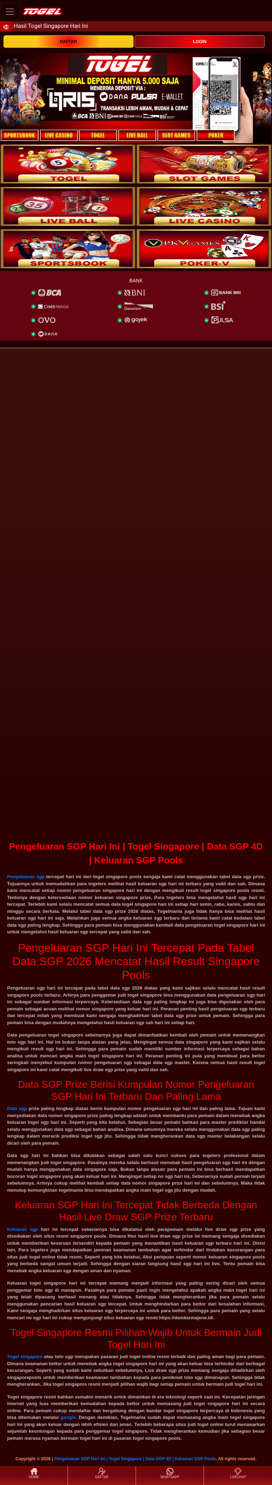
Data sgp (17, 1108)
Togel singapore (24, 1356)
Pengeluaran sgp (26, 876)
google (68, 1417)
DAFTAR (68, 41)
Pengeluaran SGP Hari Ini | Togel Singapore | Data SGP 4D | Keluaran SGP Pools (135, 1458)
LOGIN (199, 41)
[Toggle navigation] (10, 11)
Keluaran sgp (22, 1229)
